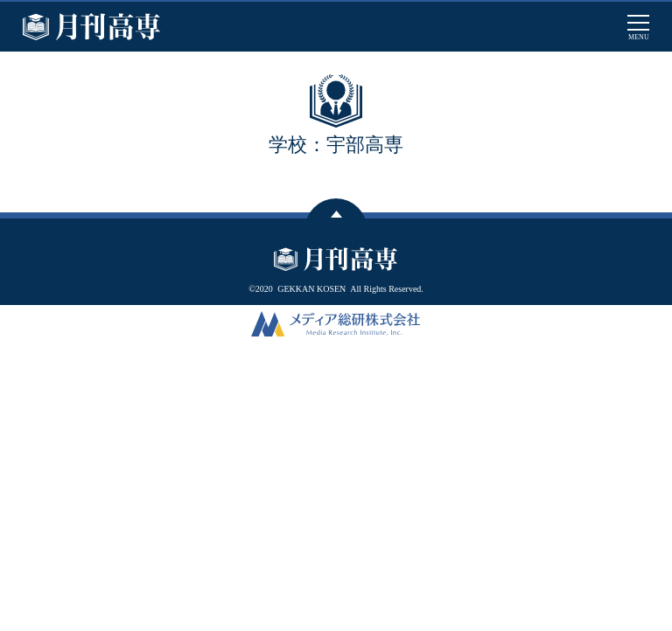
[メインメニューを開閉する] (638, 26)
